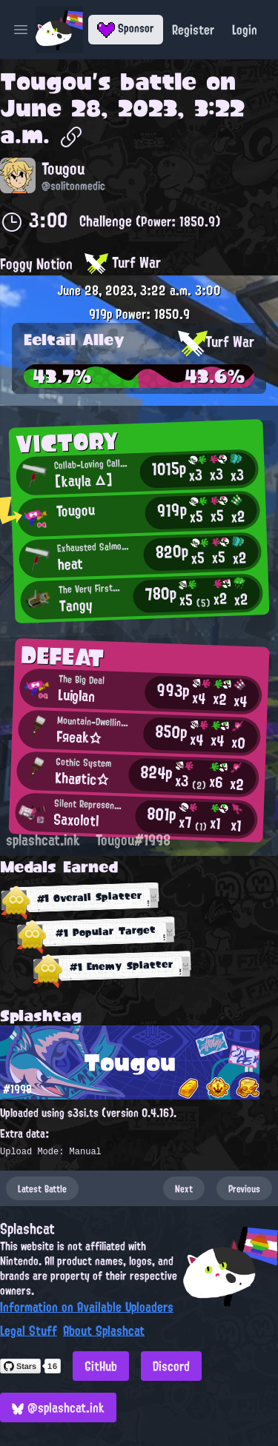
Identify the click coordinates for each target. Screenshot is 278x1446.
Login (244, 29)
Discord (171, 1366)
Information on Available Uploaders (86, 1307)
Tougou (46, 81)
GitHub (101, 1366)
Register (193, 29)
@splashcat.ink (58, 1407)
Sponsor (125, 28)
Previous (244, 1188)
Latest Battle (42, 1188)
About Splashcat (104, 1330)
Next (184, 1188)
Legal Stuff (28, 1330)
